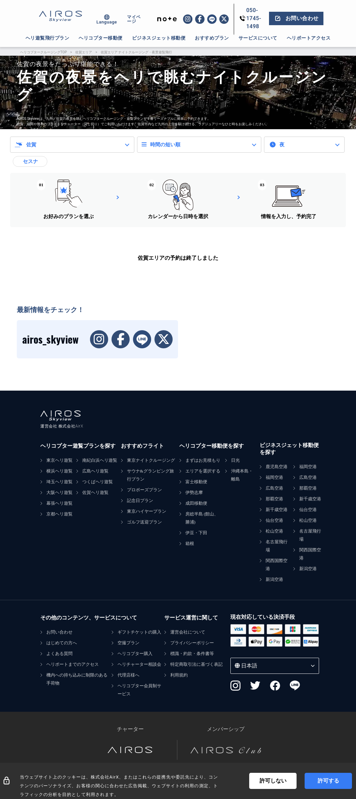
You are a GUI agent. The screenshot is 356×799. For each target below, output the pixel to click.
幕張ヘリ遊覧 (59, 503)
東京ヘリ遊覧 (59, 460)
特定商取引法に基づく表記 (196, 664)
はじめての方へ (61, 642)
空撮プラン (128, 642)
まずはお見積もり (202, 460)
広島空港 (274, 488)
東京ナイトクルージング (151, 460)
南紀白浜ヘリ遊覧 (99, 460)
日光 (235, 460)
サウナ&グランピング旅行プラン (150, 475)
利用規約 (179, 675)
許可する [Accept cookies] (328, 781)
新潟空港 (274, 579)
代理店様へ (128, 675)
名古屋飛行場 (276, 545)
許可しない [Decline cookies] (273, 781)
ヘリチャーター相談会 (139, 664)
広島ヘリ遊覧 (95, 470)
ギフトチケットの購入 (139, 632)
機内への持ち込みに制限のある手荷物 (76, 679)
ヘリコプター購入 (135, 653)
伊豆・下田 (196, 532)
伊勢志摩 (194, 492)
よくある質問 (59, 653)
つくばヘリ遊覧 (97, 481)
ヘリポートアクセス (309, 38)
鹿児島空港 (276, 466)
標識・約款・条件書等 (192, 653)
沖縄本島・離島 (242, 475)
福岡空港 (274, 477)
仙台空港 (274, 520)
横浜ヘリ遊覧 (59, 470)
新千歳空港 (276, 509)
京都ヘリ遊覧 (59, 513)
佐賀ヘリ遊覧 (95, 492)
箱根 (189, 543)
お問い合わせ (59, 632)
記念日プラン (140, 500)
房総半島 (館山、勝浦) (202, 518)
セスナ (30, 161)
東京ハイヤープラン (146, 511)
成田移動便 (196, 503)
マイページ (134, 19)
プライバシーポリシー (192, 642)
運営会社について (187, 632)
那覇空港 (274, 498)
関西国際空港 (276, 564)
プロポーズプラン (144, 489)
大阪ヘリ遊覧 (59, 492)
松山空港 (274, 531)
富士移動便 (196, 481)
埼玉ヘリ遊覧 (59, 481)
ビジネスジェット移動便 (159, 38)
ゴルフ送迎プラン (144, 522)
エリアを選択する (202, 470)
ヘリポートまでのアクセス (72, 664)
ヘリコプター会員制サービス (139, 689)
